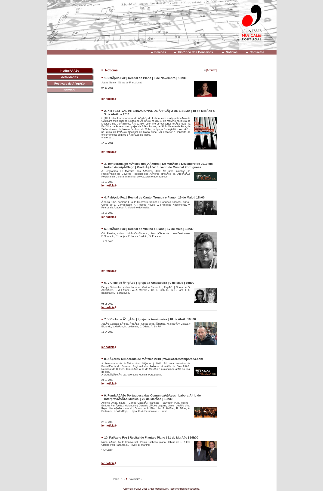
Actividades (69, 77)
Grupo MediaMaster (158, 489)
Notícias (232, 52)
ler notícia (108, 99)
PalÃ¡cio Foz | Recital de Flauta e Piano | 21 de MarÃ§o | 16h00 (153, 437)
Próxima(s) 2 (135, 479)
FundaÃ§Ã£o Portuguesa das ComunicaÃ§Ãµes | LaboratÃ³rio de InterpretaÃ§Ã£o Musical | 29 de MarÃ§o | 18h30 (152, 397)
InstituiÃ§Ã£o (69, 70)
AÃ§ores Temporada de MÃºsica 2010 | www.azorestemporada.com (155, 359)
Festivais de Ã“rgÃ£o (69, 83)
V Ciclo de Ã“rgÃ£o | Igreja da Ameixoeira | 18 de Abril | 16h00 (152, 319)
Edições (160, 52)
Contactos (257, 52)
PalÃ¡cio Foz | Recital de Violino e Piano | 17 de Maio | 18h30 (151, 229)
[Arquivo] (210, 70)
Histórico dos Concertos (195, 52)
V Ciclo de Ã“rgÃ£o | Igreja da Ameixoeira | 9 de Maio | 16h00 (151, 282)
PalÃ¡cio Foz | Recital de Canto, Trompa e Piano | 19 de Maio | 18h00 (156, 197)
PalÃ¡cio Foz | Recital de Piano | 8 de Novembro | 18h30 (147, 78)
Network (69, 90)
